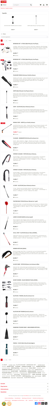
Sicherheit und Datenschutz (38, 398)
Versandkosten (26, 395)
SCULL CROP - (32, 368)
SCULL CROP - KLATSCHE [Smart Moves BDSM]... (25, 233)
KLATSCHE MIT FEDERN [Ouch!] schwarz (13, 25)
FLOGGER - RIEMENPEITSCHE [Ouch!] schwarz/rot (25, 138)
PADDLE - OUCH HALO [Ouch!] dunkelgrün (24, 343)
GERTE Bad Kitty (15, 368)
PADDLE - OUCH (30, 369)
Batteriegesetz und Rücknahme (18, 400)
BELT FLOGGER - (17, 369)
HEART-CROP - (10, 374)
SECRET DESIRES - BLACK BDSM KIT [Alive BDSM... (25, 280)
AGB (26, 400)
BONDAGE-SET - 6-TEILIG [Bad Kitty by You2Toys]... (26, 43)
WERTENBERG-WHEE (35, 373)
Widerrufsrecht (8, 400)
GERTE (44, 376)
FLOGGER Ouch (6, 377)
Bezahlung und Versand (26, 398)
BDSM (33, 376)
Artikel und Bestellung (9, 398)
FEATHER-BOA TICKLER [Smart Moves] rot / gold (25, 201)
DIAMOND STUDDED (7, 369)
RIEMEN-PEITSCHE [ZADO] (19, 248)
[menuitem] (3, 5)
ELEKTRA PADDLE (29, 377)
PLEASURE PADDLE (7, 372)
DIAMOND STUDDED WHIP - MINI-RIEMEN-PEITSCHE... (26, 327)
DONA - (34, 366)
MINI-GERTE (44, 374)
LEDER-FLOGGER (32, 371)
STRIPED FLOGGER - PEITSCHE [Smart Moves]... (25, 154)
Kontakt (36, 400)
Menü (3, 5)
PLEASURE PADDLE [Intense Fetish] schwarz (24, 75)
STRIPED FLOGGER (26, 366)
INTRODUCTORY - (41, 371)
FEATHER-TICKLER (41, 365)
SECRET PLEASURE (6, 376)
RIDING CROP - (11, 366)
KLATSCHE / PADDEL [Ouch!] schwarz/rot (23, 296)
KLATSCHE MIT (21, 365)
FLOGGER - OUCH (12, 365)
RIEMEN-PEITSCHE (40, 366)
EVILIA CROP (13, 377)
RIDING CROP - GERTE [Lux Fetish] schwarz (24, 122)
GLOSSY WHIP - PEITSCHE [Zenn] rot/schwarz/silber (26, 264)
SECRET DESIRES (16, 376)
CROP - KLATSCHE (36, 374)
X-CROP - (5, 365)
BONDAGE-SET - (32, 365)
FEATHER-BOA (23, 371)
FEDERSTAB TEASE (6, 371)
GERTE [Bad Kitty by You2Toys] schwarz (36, 25)
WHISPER (4, 366)
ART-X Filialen (41, 400)
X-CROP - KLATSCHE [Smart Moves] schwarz (24, 185)
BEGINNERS (24, 369)
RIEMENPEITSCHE (23, 372)
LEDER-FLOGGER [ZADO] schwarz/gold (23, 217)
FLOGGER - (18, 366)
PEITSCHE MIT (16, 372)
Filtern (3, 34)
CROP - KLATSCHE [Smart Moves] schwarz (23, 106)
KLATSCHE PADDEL (6, 368)
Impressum (31, 400)
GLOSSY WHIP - (15, 371)
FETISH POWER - (17, 374)
